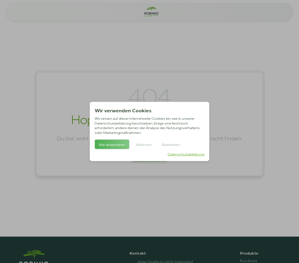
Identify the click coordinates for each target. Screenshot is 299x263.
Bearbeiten (171, 144)
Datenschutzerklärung (186, 154)
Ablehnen (144, 144)
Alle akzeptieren (112, 144)
